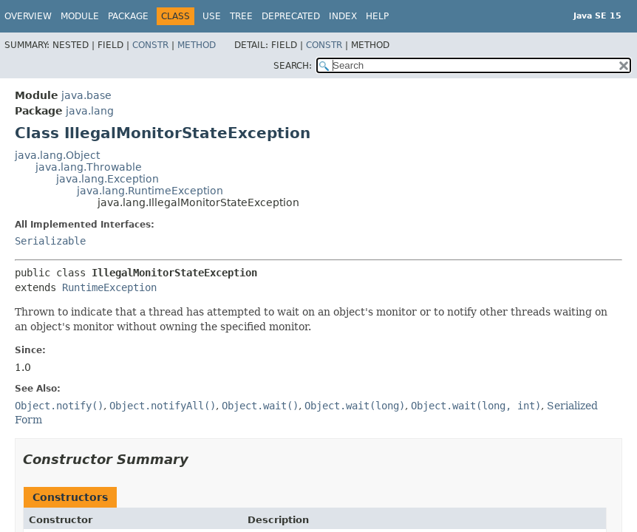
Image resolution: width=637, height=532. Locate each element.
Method (196, 45)
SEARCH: (292, 66)
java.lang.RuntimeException (150, 191)
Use (211, 16)
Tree (241, 16)
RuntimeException (109, 287)
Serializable (50, 241)
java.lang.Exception (107, 179)
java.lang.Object (57, 155)
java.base (86, 95)
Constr (150, 45)
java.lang (90, 111)
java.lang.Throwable (88, 167)
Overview (28, 16)
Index (343, 16)
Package (128, 16)
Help (377, 16)
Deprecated (291, 16)
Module (80, 16)
